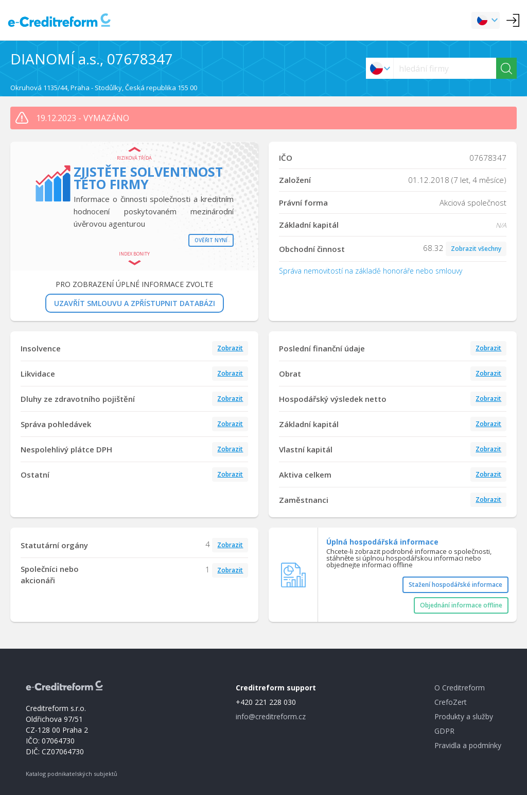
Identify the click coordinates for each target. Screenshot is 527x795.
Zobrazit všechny (476, 248)
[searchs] (445, 68)
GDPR (444, 731)
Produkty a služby (463, 716)
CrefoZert (450, 702)
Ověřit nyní (211, 240)
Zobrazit (230, 348)
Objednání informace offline (461, 605)
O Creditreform (459, 687)
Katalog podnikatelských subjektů (71, 773)
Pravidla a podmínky (467, 745)
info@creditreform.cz (271, 716)
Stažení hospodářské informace (455, 584)
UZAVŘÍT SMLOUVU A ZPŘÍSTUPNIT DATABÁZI (134, 303)
